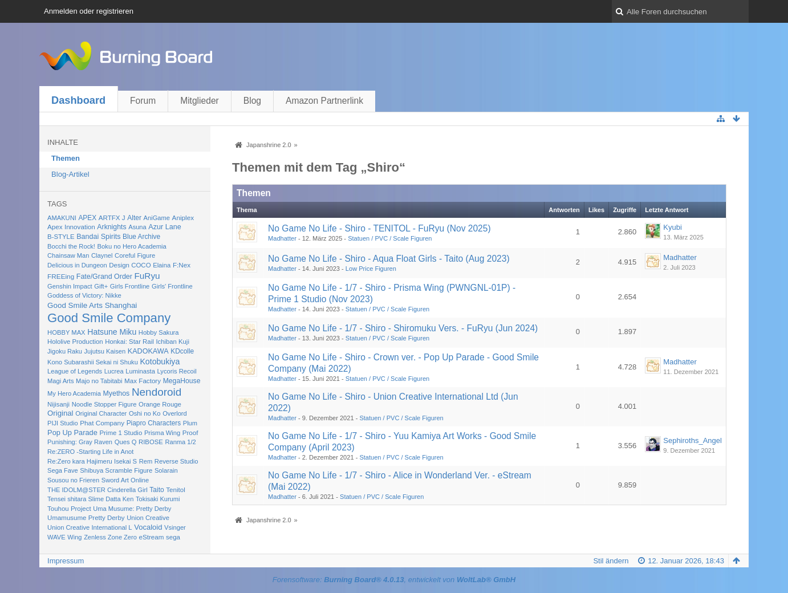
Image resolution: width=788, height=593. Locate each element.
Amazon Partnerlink (324, 100)
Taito (156, 490)
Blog (252, 100)
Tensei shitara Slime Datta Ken (90, 498)
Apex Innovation (71, 226)
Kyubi (672, 227)
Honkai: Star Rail (129, 341)
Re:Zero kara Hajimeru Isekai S (92, 461)
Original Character (101, 413)
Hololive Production (75, 341)
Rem (146, 461)
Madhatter (282, 238)
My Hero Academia (74, 393)
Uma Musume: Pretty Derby (132, 508)
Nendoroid (156, 392)
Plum (190, 423)
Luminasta (140, 371)
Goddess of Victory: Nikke (84, 295)
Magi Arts (60, 380)
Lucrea (114, 371)
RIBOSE (151, 441)
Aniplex (183, 217)
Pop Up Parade (72, 432)
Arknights (111, 227)
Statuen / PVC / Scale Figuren (390, 238)
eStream (151, 537)
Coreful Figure (135, 255)
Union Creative (148, 517)
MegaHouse (182, 381)
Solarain (166, 470)
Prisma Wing (162, 432)
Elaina (161, 265)
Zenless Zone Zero (110, 537)
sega (173, 537)
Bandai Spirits (98, 237)
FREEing (60, 276)
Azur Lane (164, 227)
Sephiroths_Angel (692, 440)
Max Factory (142, 380)
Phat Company (102, 423)
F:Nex (181, 265)
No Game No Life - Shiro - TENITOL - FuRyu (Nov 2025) (379, 228)
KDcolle (182, 351)
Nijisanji (58, 404)
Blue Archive (141, 237)
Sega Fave (62, 470)
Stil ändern (610, 561)
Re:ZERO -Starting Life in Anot (90, 451)
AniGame (157, 217)
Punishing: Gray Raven (79, 441)
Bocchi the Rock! (71, 246)
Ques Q (126, 441)
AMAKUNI (61, 217)
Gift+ (101, 286)
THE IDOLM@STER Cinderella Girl (97, 489)
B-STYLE (60, 236)
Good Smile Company (108, 318)
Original (60, 413)
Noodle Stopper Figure (104, 404)
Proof (190, 432)
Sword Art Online (125, 480)
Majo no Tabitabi (99, 380)
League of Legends (74, 371)
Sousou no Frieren (73, 480)
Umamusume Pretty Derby (85, 517)
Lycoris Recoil (177, 371)
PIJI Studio (62, 423)
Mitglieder (199, 100)
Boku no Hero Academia (132, 246)
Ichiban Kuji (172, 341)
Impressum (65, 561)
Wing (74, 537)
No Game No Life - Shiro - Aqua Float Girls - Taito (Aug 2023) (389, 258)
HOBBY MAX (66, 332)
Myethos (116, 393)
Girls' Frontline (172, 286)
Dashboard (78, 100)
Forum (143, 100)
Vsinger (175, 527)
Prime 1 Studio (120, 432)
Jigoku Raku (64, 351)
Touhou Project (69, 508)
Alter (134, 218)
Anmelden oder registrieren (88, 11)
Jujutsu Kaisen (105, 351)
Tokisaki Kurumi (158, 498)
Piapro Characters (154, 423)
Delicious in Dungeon (77, 265)
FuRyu (147, 276)
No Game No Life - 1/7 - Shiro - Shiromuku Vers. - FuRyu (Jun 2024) (403, 328)
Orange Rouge (160, 404)
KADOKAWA (148, 351)
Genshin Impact (69, 286)
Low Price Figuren (371, 268)
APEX (87, 218)
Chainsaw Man (68, 255)
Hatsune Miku (111, 331)
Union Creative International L (89, 527)
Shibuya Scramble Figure (116, 470)
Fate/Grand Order (104, 277)
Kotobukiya (160, 361)
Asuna (137, 227)
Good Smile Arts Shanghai (92, 305)
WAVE (56, 537)
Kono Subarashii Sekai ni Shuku (92, 362)
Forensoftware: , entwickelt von (394, 579)
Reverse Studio (176, 461)
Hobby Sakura (159, 332)
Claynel (101, 255)
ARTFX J (112, 217)
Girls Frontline (130, 286)
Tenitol (175, 489)
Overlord (174, 413)
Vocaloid (148, 527)
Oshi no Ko (145, 413)
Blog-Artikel (70, 174)
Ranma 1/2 (180, 441)
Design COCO (130, 265)
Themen (65, 158)
